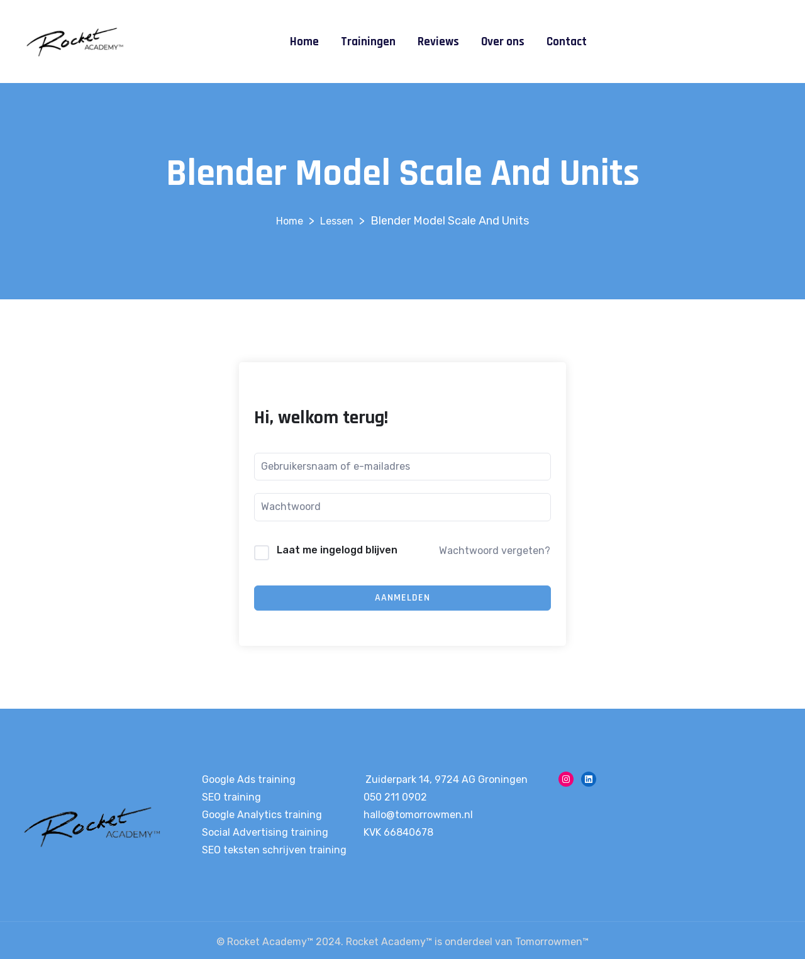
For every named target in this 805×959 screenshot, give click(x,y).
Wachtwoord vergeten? (494, 551)
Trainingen (368, 42)
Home (304, 42)
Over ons (503, 42)
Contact (567, 42)
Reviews (438, 42)
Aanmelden (402, 597)
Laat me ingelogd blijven (337, 550)
